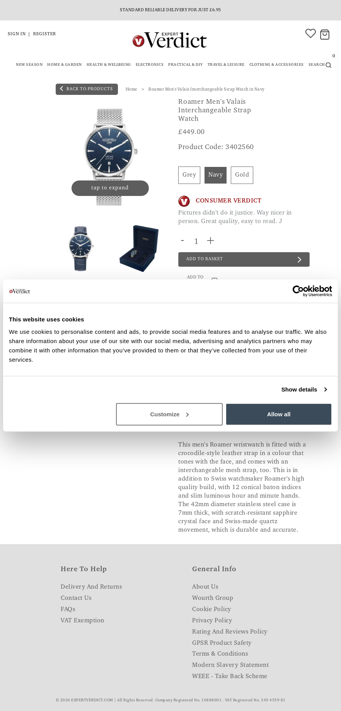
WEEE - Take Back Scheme (230, 676)
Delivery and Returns (91, 587)
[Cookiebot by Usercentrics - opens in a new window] (298, 291)
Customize (169, 413)
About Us (205, 587)
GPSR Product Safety (222, 643)
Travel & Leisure (226, 65)
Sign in (17, 34)
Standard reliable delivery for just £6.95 (170, 10)
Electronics (150, 65)
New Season (29, 65)
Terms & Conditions (220, 654)
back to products (86, 88)
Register (44, 34)
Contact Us (76, 598)
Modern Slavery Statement (230, 665)
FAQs (68, 609)
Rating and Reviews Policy (230, 632)
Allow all (279, 413)
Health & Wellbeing (109, 65)
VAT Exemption (82, 621)
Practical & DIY (185, 65)
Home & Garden (64, 65)
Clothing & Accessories (276, 65)
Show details (299, 389)
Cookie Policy (211, 609)
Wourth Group (212, 598)
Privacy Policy (212, 621)
